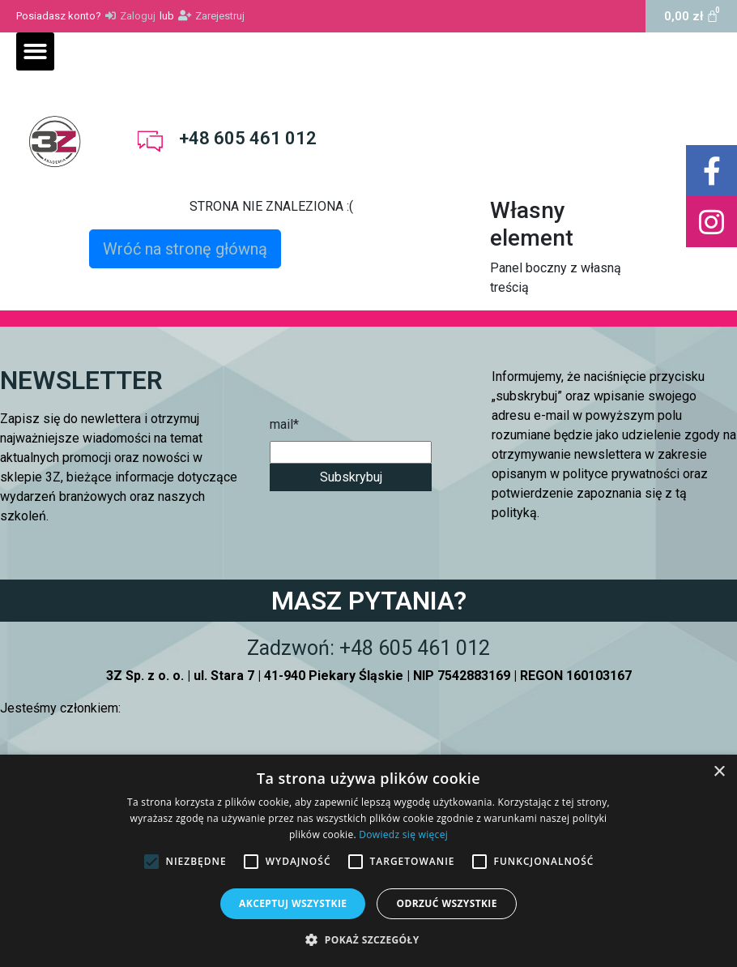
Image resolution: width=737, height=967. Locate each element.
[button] (35, 51)
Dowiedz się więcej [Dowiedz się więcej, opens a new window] (403, 834)
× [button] (719, 772)
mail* (284, 423)
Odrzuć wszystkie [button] (446, 903)
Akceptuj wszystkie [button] (293, 903)
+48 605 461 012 (248, 138)
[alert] (368, 861)
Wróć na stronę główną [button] (185, 249)
